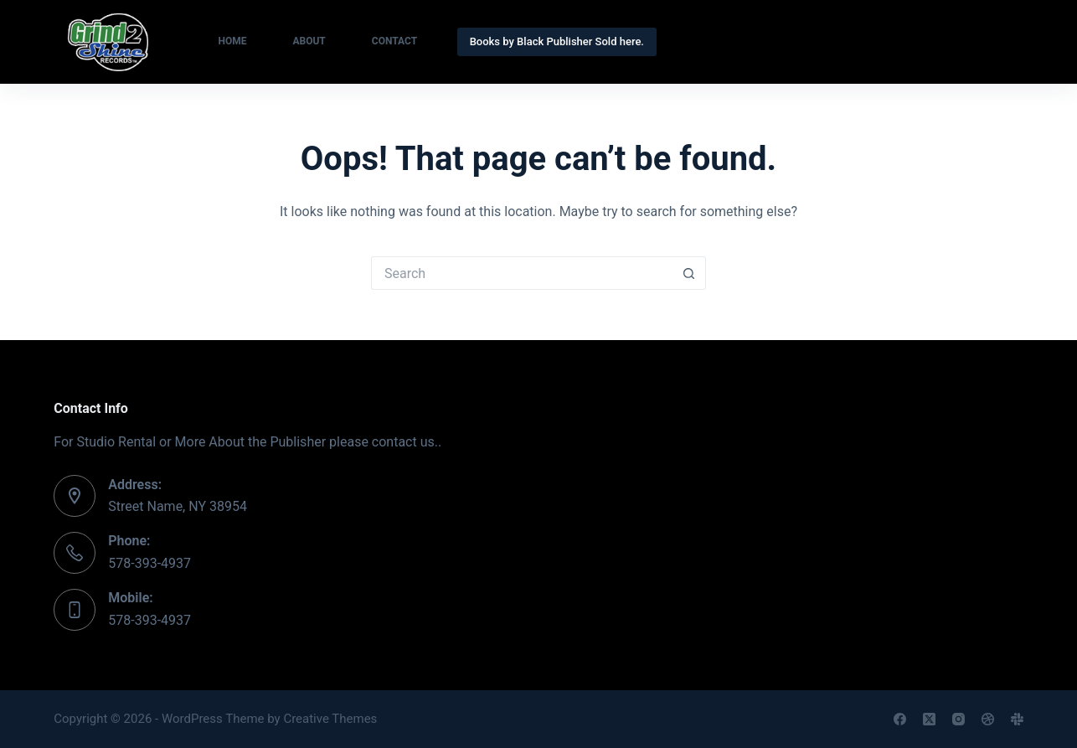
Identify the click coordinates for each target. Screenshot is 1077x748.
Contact (394, 41)
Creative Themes (330, 718)
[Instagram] (958, 719)
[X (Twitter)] (929, 719)
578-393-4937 (149, 563)
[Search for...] (521, 273)
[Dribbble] (988, 719)
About (308, 41)
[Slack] (1017, 719)
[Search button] (689, 273)
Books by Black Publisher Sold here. (557, 41)
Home (232, 41)
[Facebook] (900, 719)
